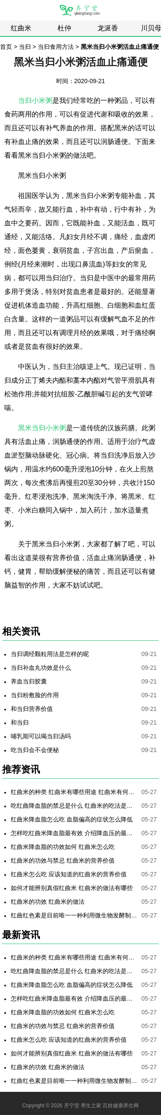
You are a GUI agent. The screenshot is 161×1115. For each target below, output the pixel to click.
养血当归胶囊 (29, 681)
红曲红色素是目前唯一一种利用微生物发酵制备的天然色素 (74, 915)
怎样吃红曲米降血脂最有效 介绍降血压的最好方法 (74, 833)
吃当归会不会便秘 (35, 749)
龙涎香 (107, 28)
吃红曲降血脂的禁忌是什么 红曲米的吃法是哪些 (74, 805)
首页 (6, 46)
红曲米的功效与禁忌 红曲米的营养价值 (63, 860)
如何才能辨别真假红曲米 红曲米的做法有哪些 (72, 887)
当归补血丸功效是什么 (41, 667)
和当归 (20, 722)
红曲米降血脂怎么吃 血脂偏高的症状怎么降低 (72, 819)
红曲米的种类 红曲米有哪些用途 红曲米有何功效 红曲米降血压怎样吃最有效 (74, 791)
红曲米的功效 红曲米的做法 (48, 901)
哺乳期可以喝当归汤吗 (41, 736)
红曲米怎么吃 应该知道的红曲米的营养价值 (69, 874)
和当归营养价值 (32, 708)
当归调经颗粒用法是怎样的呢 (50, 653)
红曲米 (21, 28)
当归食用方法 (56, 46)
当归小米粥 (35, 100)
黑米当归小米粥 (42, 428)
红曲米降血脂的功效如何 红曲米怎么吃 (63, 846)
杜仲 (64, 28)
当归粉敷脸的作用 (35, 695)
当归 (25, 46)
